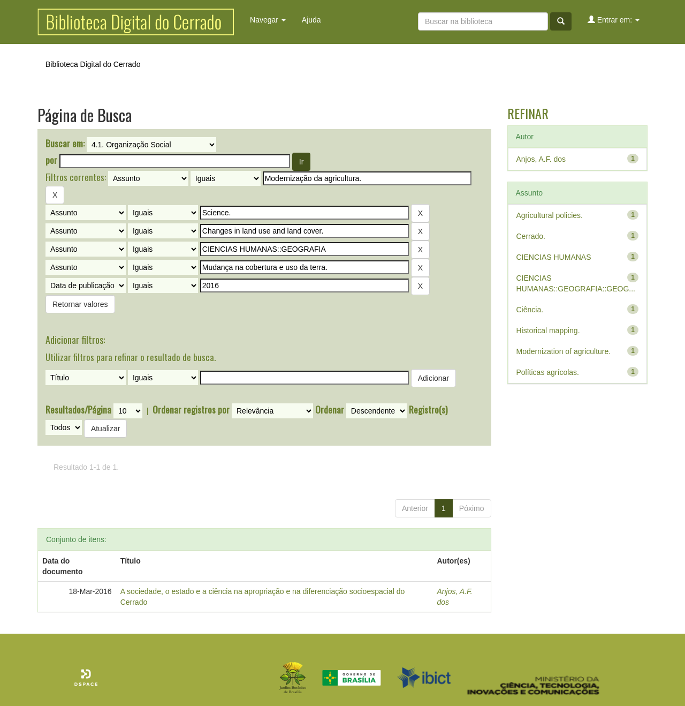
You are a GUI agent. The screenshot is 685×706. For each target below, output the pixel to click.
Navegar (268, 20)
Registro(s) (428, 409)
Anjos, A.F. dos (541, 159)
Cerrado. (530, 236)
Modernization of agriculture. (563, 351)
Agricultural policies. (549, 215)
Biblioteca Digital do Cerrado (92, 64)
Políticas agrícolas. (548, 372)
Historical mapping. (548, 330)
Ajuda (311, 20)
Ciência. (530, 309)
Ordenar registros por (191, 409)
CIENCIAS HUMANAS (553, 257)
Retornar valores (80, 304)
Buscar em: (65, 143)
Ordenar (329, 409)
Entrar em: (614, 19)
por (51, 160)
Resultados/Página (78, 409)
